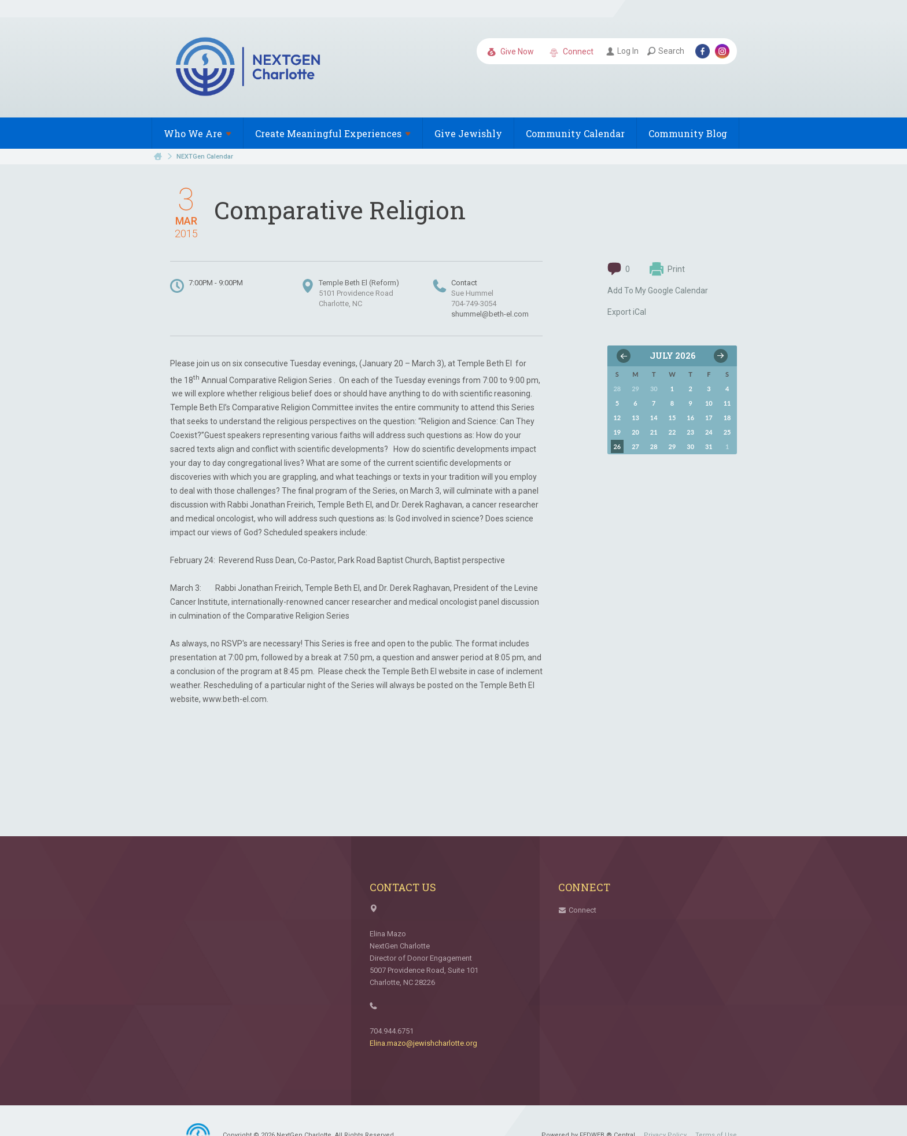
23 (690, 432)
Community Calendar (575, 133)
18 (727, 417)
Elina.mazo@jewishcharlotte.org (423, 1043)
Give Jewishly (468, 133)
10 (709, 403)
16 (690, 417)
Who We (197, 133)
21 (654, 432)
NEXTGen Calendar (204, 156)
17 (709, 417)
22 (672, 432)
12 (617, 417)
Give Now (510, 52)
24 (709, 432)
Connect (571, 52)
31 (709, 446)
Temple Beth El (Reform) (359, 282)
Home (158, 156)
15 (672, 417)
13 (635, 417)
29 (672, 446)
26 (617, 446)
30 (690, 446)
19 (617, 432)
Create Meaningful (333, 133)
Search (665, 51)
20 (635, 432)
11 (727, 403)
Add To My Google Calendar (657, 290)
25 (727, 432)
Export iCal (626, 312)
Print (667, 269)
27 (635, 446)
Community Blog (687, 133)
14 (654, 417)
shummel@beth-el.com (490, 314)
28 (654, 446)
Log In (622, 51)
